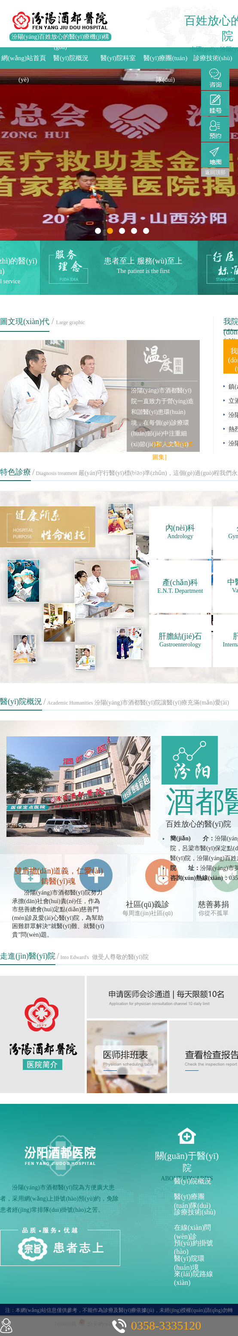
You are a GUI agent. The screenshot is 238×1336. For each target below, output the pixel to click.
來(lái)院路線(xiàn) (193, 1277)
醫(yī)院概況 (70, 58)
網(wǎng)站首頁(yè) (23, 62)
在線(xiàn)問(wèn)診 (192, 1231)
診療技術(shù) (212, 58)
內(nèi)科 (180, 532)
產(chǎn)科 (180, 586)
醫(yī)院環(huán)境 (189, 1262)
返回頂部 (215, 172)
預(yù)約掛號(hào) (193, 1246)
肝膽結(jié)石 (180, 640)
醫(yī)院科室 (118, 58)
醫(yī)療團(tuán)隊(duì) (165, 62)
